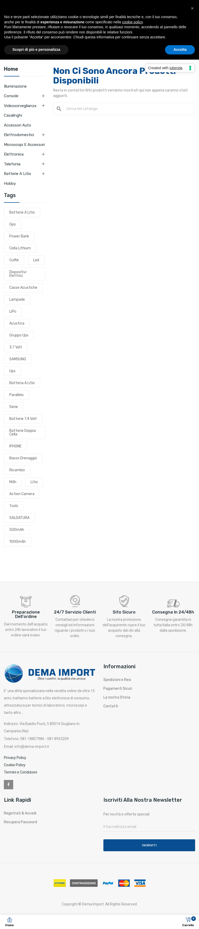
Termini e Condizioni (20, 772)
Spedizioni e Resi (117, 680)
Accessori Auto (17, 125)
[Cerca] (127, 108)
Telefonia (12, 164)
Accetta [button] (180, 49)
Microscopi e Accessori (24, 144)
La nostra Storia (116, 697)
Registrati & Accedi (20, 813)
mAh (12, 482)
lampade (17, 299)
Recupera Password (20, 822)
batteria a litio (22, 383)
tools (13, 506)
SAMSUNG (17, 359)
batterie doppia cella (22, 432)
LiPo (12, 311)
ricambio (17, 470)
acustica (16, 323)
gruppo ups (19, 335)
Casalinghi (13, 115)
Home (11, 69)
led (36, 260)
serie (13, 407)
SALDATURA (19, 518)
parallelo (16, 395)
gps (12, 224)
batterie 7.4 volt (23, 419)
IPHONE (15, 446)
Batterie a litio (17, 173)
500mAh (16, 529)
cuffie (14, 260)
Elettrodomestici (19, 134)
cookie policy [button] (132, 22)
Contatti (110, 706)
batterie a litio (22, 212)
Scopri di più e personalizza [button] (36, 49)
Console (11, 96)
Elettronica (14, 154)
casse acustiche (23, 287)
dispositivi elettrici (17, 274)
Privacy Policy (15, 758)
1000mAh (17, 541)
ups (12, 371)
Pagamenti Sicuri (117, 688)
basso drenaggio (23, 458)
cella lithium (20, 248)
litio (34, 482)
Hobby (10, 183)
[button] (192, 8)
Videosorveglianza (20, 105)
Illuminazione (15, 86)
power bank (19, 236)
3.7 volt (15, 347)
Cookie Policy (14, 765)
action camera (21, 494)
